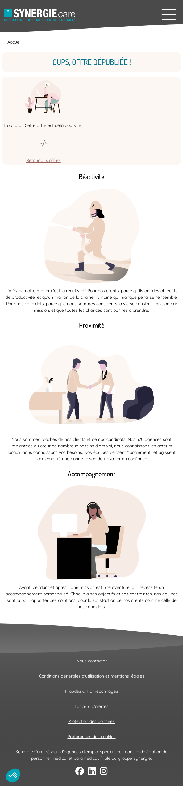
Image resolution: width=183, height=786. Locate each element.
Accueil (14, 42)
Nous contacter (92, 661)
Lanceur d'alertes (92, 706)
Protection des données (91, 721)
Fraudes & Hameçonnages (91, 691)
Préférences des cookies (92, 736)
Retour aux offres (43, 160)
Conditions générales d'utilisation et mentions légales (91, 676)
